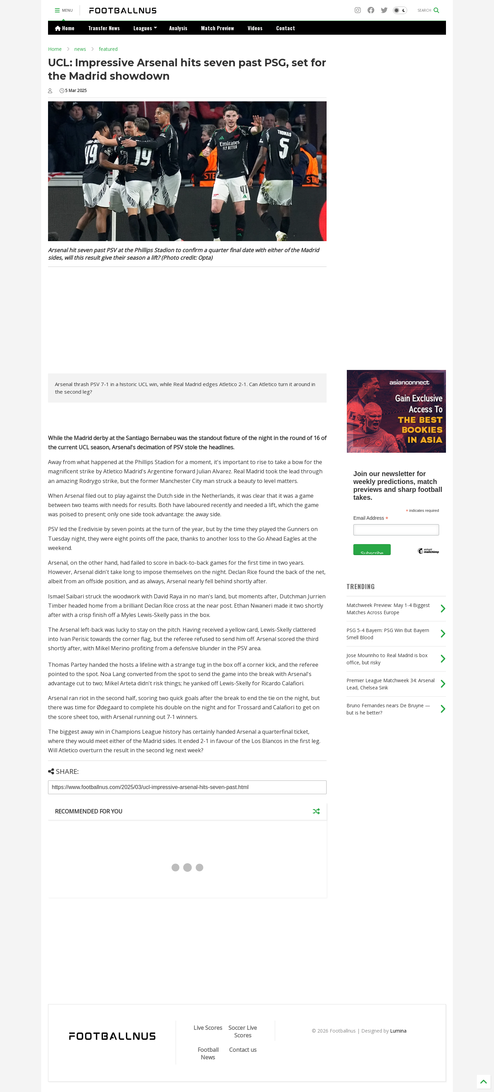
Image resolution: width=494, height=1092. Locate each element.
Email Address (370, 518)
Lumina (398, 1030)
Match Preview (217, 28)
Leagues (145, 28)
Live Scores (207, 1028)
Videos (255, 28)
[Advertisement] (105, 322)
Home (64, 28)
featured (108, 49)
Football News (208, 1053)
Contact (285, 28)
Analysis (178, 28)
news (80, 49)
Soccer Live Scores (242, 1031)
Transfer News (104, 28)
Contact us (243, 1050)
